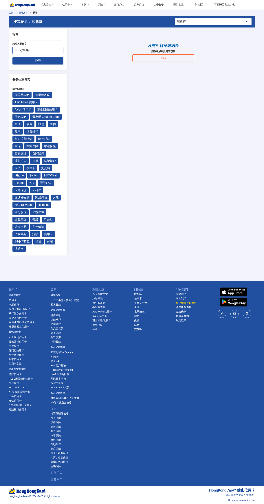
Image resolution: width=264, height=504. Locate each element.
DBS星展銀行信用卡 (20, 405)
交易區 (138, 329)
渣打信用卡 (15, 374)
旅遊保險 (50, 146)
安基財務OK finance (62, 352)
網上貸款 (56, 332)
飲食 (29, 124)
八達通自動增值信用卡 (21, 322)
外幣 (50, 241)
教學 (18, 131)
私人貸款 (56, 304)
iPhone (19, 175)
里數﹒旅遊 (140, 302)
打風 (38, 241)
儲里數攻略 (22, 95)
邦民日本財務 (58, 378)
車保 (18, 146)
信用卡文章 (15, 363)
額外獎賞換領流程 (186, 302)
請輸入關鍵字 (19, 43)
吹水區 (138, 294)
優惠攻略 (20, 117)
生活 (18, 124)
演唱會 (19, 249)
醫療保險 (20, 153)
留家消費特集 (23, 139)
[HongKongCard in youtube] (234, 314)
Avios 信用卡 (23, 109)
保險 (100, 4)
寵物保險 (56, 466)
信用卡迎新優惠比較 (20, 309)
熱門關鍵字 (18, 89)
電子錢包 (139, 311)
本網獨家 (14, 304)
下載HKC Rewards (224, 4)
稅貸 (18, 168)
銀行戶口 (119, 4)
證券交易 (20, 227)
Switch (34, 175)
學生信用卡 (15, 346)
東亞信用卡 (15, 383)
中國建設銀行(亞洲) (62, 369)
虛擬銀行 (32, 131)
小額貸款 (56, 341)
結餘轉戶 (50, 161)
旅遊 (41, 124)
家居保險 (41, 197)
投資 (136, 320)
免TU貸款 (56, 337)
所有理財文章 (100, 294)
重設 (163, 58)
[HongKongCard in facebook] (222, 314)
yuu (32, 183)
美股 (35, 219)
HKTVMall (50, 175)
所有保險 (56, 417)
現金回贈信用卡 (47, 109)
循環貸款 (56, 324)
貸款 (83, 4)
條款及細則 (182, 315)
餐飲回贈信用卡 (18, 341)
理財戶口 (20, 161)
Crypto (48, 219)
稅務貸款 (56, 315)
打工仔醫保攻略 (60, 413)
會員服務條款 (183, 307)
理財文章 (178, 4)
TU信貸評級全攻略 (61, 402)
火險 (56, 197)
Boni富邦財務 (58, 365)
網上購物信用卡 (18, 337)
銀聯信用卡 (15, 359)
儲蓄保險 (38, 212)
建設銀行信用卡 (18, 409)
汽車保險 (56, 435)
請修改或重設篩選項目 (163, 51)
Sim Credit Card (17, 387)
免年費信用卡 (16, 354)
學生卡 (30, 168)
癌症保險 (32, 146)
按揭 (35, 161)
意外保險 (38, 227)
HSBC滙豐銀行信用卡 (21, 378)
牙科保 (36, 190)
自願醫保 (38, 153)
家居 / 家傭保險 (59, 453)
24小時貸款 (22, 241)
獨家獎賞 (46, 4)
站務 (136, 324)
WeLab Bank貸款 (60, 387)
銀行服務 (20, 212)
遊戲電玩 (20, 219)
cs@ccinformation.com (241, 500)
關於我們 (181, 294)
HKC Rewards (23, 205)
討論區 (199, 4)
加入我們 (181, 298)
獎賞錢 (45, 168)
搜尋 (38, 60)
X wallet (55, 356)
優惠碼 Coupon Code (45, 117)
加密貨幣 (159, 4)
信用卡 (66, 4)
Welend (55, 361)
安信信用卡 (15, 400)
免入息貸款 (57, 328)
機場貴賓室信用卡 (19, 326)
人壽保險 (20, 190)
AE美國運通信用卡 (19, 391)
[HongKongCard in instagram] (247, 314)
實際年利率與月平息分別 (65, 398)
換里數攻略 (42, 95)
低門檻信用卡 (16, 350)
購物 (53, 124)
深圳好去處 (22, 197)
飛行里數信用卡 (18, 313)
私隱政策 (181, 320)
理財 (136, 315)
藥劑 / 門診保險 (59, 461)
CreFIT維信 (57, 383)
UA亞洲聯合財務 (60, 374)
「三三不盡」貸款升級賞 (65, 300)
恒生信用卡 (15, 396)
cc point (43, 205)
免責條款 (181, 311)
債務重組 (20, 234)
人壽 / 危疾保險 (59, 457)
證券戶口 (139, 4)
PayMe (19, 183)
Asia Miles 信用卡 (26, 102)
